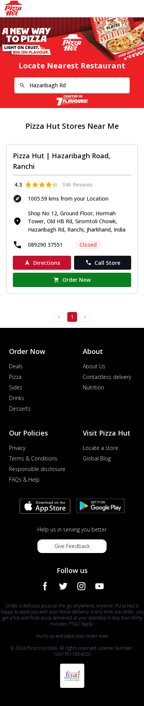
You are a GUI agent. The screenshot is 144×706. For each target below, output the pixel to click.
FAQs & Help (24, 479)
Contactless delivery (107, 376)
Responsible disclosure (37, 469)
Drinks (16, 398)
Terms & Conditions (33, 458)
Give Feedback (72, 546)
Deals (16, 366)
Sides (15, 387)
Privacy (17, 447)
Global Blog (97, 458)
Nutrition (93, 387)
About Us (94, 366)
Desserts (20, 408)
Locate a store (100, 447)
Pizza (15, 376)
